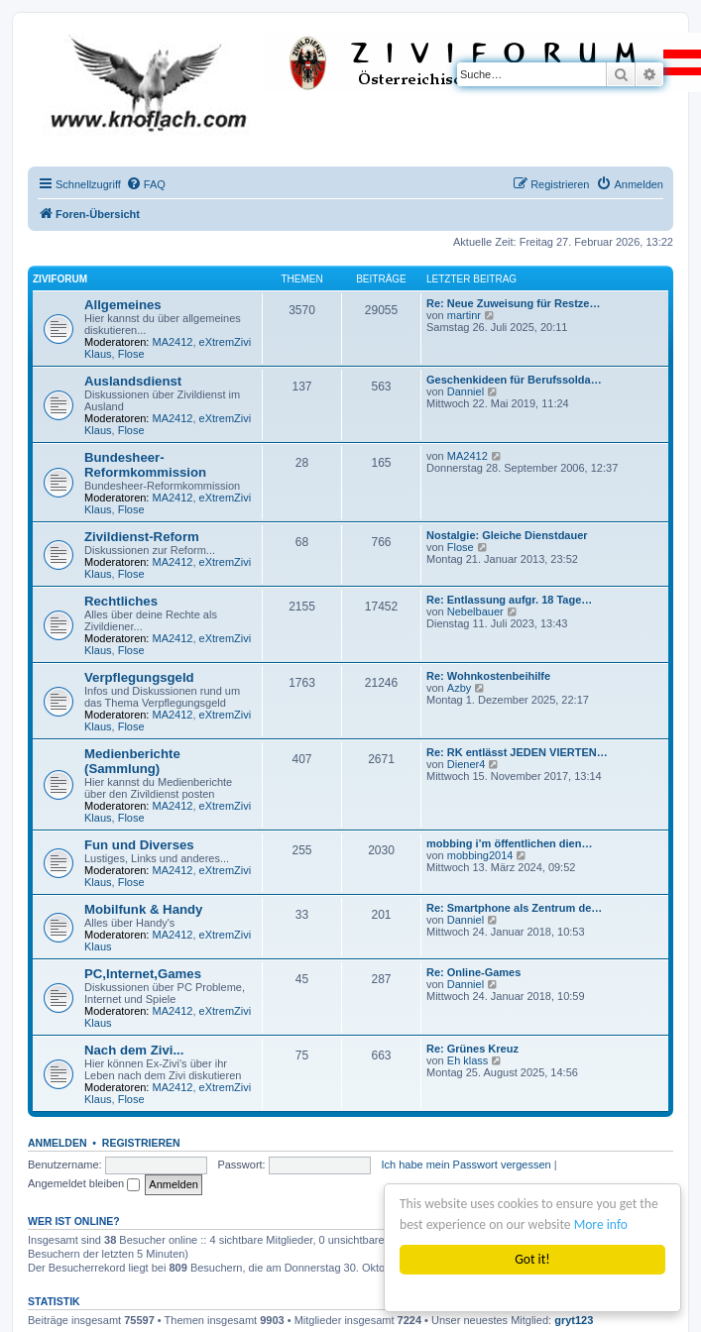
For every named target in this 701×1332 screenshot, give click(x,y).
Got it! (532, 1259)
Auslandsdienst (132, 381)
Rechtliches (121, 601)
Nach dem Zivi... (133, 1050)
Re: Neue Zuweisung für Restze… (513, 303)
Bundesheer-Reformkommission (145, 465)
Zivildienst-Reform (141, 536)
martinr (464, 315)
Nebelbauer (475, 611)
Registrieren (141, 1143)
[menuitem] (146, 184)
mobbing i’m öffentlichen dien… (509, 843)
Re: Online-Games (473, 972)
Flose (131, 354)
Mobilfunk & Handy (143, 909)
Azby (459, 688)
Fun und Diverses (139, 844)
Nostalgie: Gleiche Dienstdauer (507, 535)
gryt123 (573, 1320)
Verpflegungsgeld (139, 677)
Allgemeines (123, 304)
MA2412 (173, 342)
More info (601, 1224)
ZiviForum (60, 279)
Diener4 (466, 764)
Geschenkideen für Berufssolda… (514, 380)
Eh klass (468, 1060)
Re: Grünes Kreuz (472, 1048)
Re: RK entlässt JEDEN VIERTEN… (517, 752)
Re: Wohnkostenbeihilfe (488, 676)
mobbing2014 (480, 855)
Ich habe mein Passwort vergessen (465, 1164)
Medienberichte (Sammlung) (132, 761)
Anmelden (57, 1143)
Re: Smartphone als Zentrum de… (514, 908)
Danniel (465, 391)
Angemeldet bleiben (84, 1183)
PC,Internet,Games (142, 973)
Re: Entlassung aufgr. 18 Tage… (509, 600)
